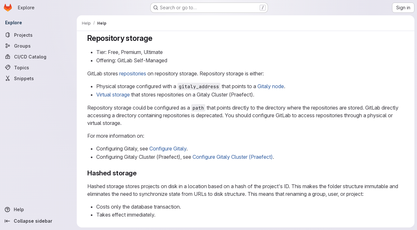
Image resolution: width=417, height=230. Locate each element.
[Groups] (38, 46)
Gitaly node (270, 86)
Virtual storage (113, 94)
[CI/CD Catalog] (38, 56)
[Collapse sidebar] (38, 221)
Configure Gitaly (167, 148)
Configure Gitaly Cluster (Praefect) (233, 157)
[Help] (38, 209)
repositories (132, 73)
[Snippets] (38, 78)
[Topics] (38, 67)
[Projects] (38, 35)
